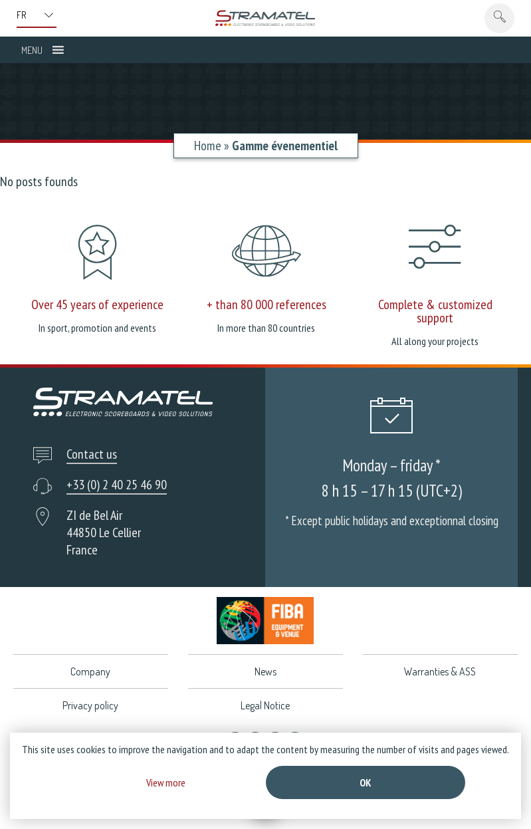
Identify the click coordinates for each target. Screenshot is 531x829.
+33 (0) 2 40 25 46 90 (116, 484)
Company (90, 671)
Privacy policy (90, 705)
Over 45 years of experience (97, 304)
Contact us (91, 454)
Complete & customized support (435, 311)
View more (165, 782)
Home (207, 145)
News (265, 671)
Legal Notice (265, 705)
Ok (366, 782)
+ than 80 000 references (266, 304)
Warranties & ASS (440, 671)
